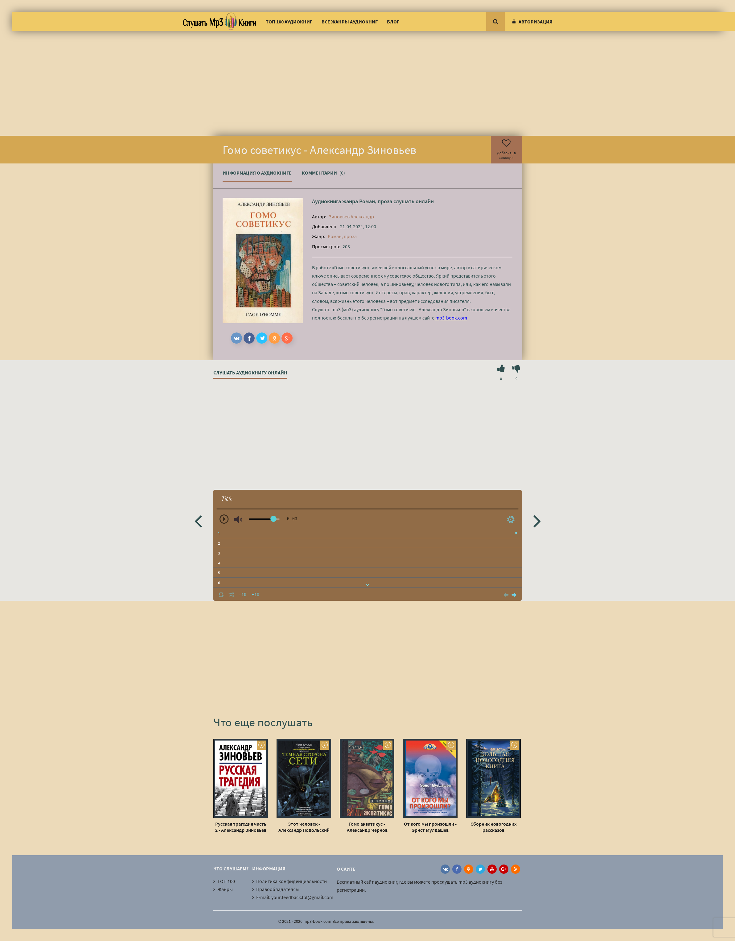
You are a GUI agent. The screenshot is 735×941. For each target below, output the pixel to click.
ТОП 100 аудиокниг (289, 22)
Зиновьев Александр (351, 216)
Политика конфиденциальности (291, 881)
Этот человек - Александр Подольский (304, 827)
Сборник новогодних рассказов (493, 827)
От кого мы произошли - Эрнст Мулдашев (430, 827)
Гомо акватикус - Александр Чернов (367, 827)
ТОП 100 (226, 881)
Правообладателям (277, 889)
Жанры (225, 889)
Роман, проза (375, 201)
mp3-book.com (451, 318)
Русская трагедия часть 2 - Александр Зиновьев (240, 827)
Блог (393, 22)
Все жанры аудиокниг (350, 22)
